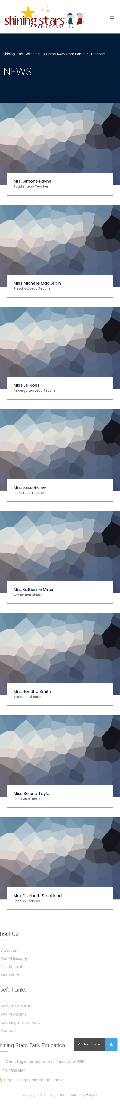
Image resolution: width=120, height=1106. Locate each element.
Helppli (91, 1094)
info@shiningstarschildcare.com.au (34, 1079)
